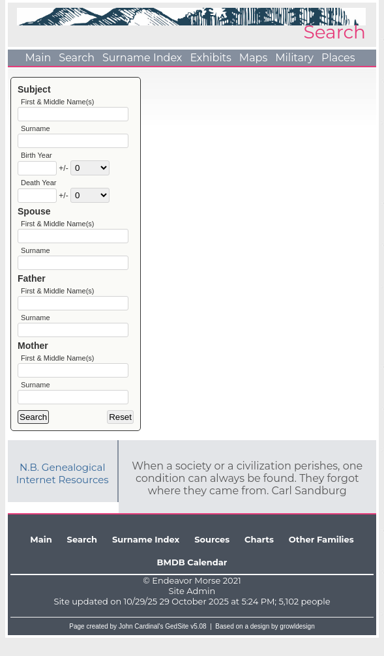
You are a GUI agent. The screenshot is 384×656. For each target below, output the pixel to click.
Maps (253, 58)
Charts (259, 557)
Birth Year (36, 159)
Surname (35, 130)
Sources (211, 557)
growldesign (297, 644)
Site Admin (192, 609)
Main (38, 58)
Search (77, 58)
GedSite (176, 644)
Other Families (321, 557)
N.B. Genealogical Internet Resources (62, 491)
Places (338, 58)
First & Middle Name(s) (57, 102)
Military (294, 58)
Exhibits (210, 58)
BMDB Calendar (192, 580)
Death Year (38, 188)
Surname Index (142, 58)
